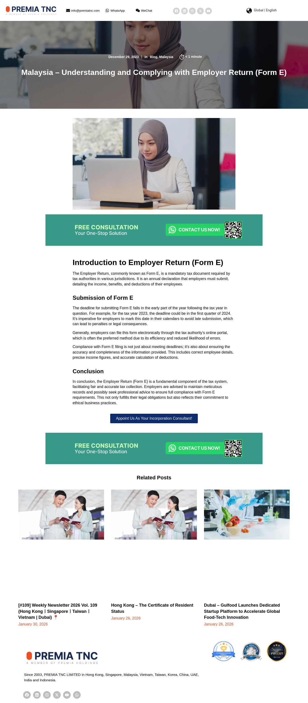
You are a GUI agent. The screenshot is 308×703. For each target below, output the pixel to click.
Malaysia (167, 57)
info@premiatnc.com (85, 10)
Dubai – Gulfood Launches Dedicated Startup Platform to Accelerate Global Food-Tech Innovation (242, 611)
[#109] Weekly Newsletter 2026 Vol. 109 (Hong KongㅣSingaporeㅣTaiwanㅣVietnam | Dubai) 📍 (57, 611)
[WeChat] (138, 10)
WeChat (146, 10)
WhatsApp (117, 10)
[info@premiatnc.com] (68, 10)
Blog (154, 57)
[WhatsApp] (107, 10)
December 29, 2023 (123, 57)
